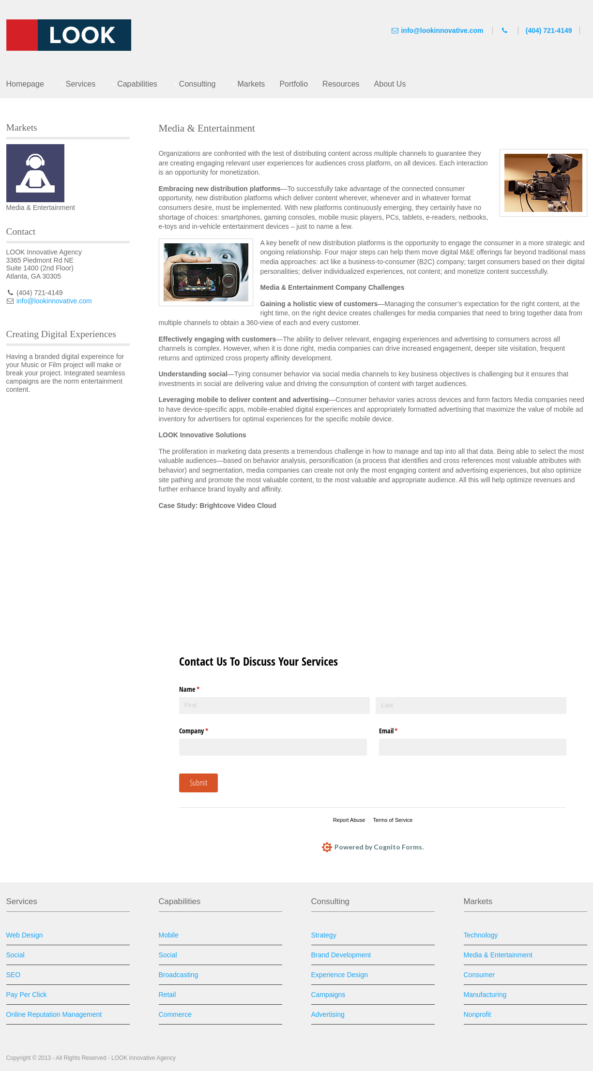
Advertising (328, 1014)
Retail (167, 994)
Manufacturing (485, 994)
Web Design (24, 935)
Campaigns (328, 994)
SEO (13, 975)
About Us (390, 84)
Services (80, 84)
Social (15, 955)
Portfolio (293, 84)
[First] (274, 705)
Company (205, 731)
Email (400, 731)
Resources (340, 84)
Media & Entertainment (498, 955)
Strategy (323, 935)
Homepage (25, 84)
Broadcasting (178, 975)
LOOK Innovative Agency (143, 1058)
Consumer (479, 975)
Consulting (197, 84)
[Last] (471, 705)
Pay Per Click (26, 994)
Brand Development (341, 955)
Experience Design (339, 975)
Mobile (169, 935)
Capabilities (137, 84)
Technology (481, 935)
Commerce (175, 1014)
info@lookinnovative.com (442, 30)
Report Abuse (349, 820)
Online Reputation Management (54, 1014)
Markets (251, 84)
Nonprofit (477, 1014)
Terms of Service (392, 820)
